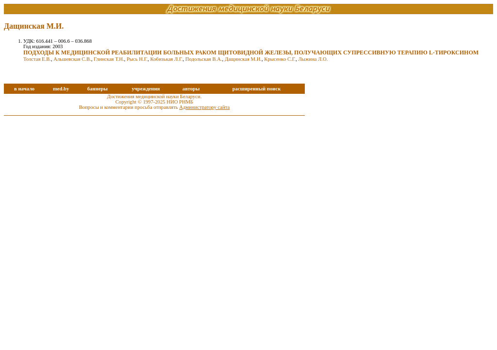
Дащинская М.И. (243, 59)
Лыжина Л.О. (313, 59)
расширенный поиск (256, 88)
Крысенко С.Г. (280, 59)
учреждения (146, 88)
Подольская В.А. (203, 59)
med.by (61, 88)
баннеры (97, 88)
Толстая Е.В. (37, 59)
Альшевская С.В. (72, 59)
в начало (24, 88)
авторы (191, 88)
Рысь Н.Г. (137, 59)
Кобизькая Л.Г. (166, 59)
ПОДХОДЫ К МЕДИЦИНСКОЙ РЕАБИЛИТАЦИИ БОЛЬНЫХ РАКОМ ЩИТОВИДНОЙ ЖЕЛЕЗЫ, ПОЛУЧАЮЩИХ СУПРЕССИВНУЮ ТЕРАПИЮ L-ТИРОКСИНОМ (251, 52)
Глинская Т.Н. (109, 59)
